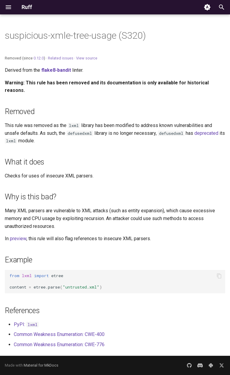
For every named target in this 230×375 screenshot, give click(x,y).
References (22, 310)
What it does (24, 162)
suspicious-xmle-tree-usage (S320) (75, 35)
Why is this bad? (30, 196)
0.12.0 (39, 58)
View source (86, 58)
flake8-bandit (56, 70)
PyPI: (26, 324)
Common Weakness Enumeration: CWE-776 (59, 344)
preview (18, 238)
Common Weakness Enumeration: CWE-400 (59, 334)
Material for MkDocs (41, 365)
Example (18, 260)
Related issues (60, 58)
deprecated (206, 133)
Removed (19, 111)
